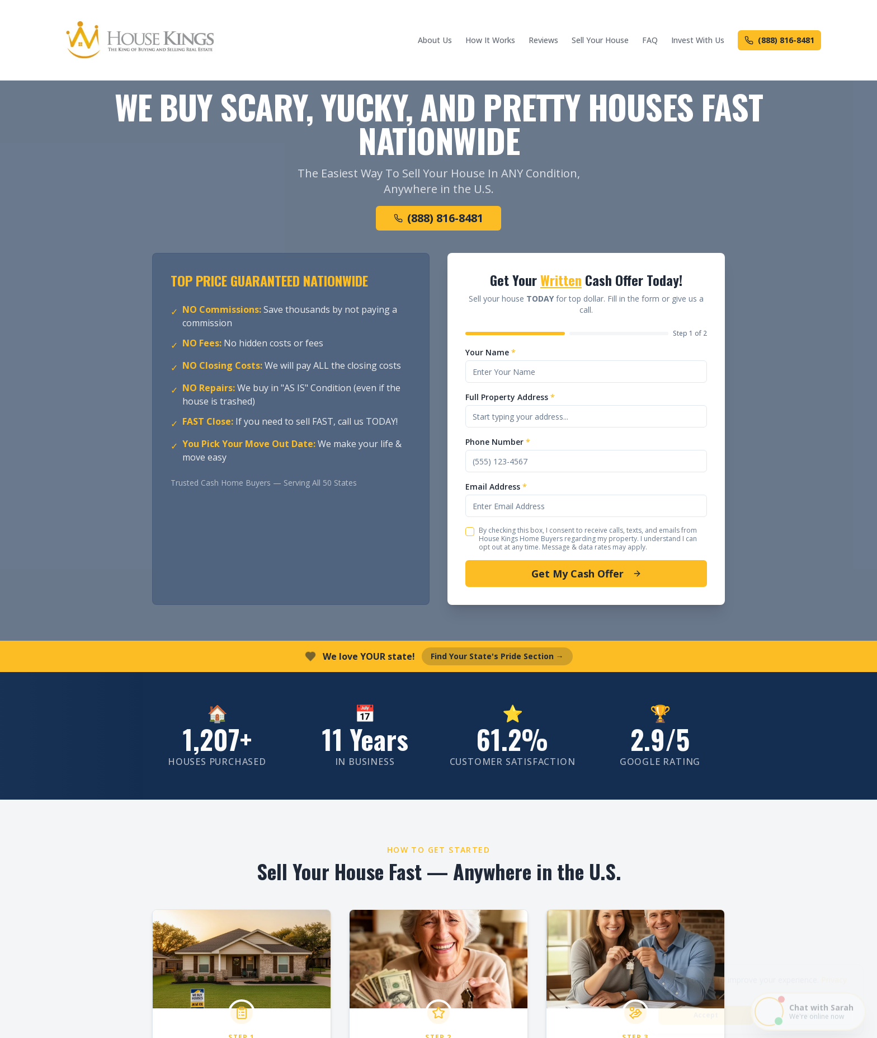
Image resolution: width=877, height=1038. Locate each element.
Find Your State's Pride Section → (497, 656)
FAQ (650, 40)
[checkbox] (469, 531)
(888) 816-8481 (779, 40)
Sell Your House (600, 40)
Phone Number (497, 441)
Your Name (490, 352)
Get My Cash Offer (586, 573)
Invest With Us (697, 40)
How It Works (490, 40)
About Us (435, 40)
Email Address (496, 486)
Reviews (543, 40)
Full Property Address (510, 397)
